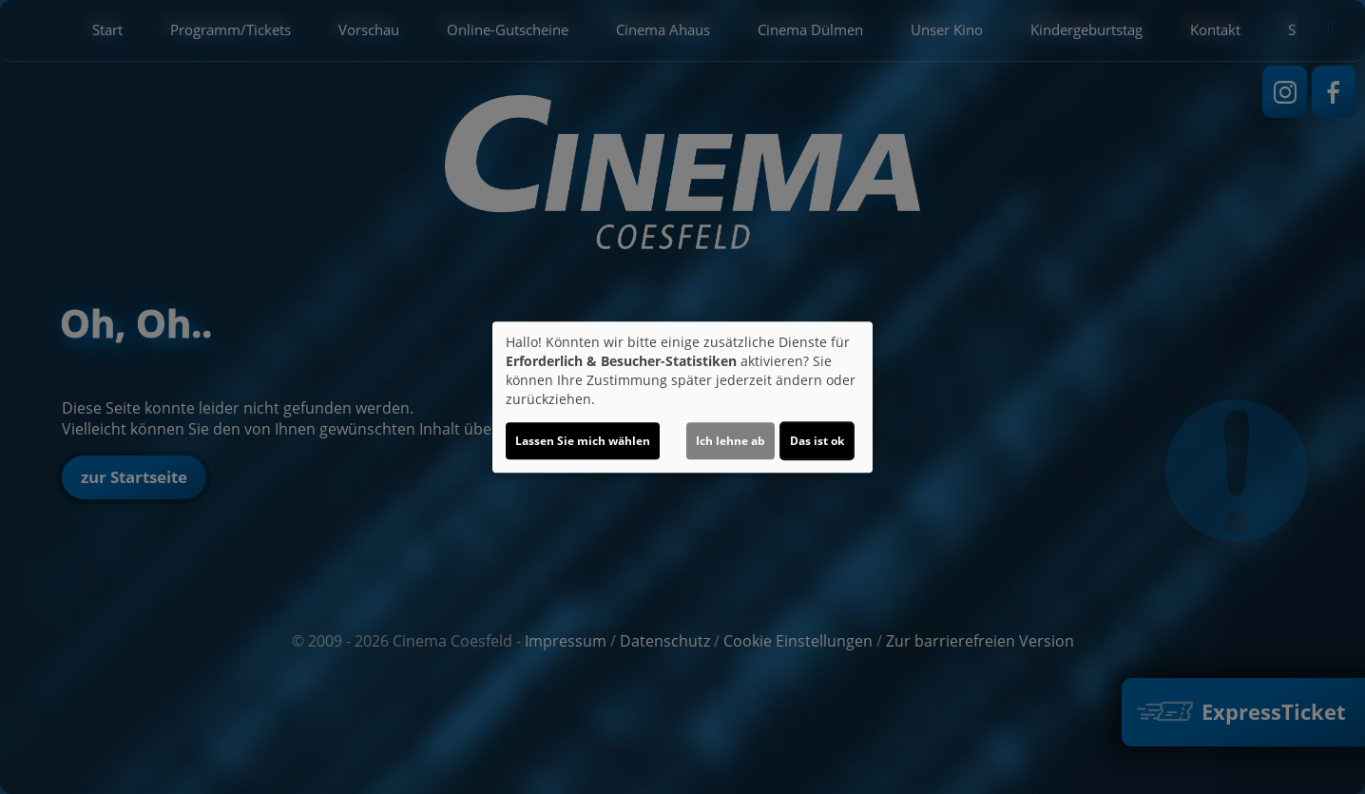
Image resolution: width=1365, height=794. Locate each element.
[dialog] (682, 397)
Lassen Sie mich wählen (582, 441)
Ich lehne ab (730, 441)
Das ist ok (817, 441)
